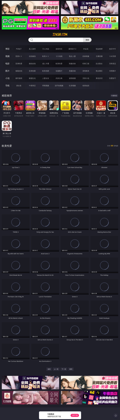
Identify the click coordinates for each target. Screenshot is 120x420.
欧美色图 (45, 71)
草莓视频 (45, 85)
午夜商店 (32, 85)
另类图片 (112, 71)
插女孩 (18, 85)
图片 (7, 70)
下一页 (64, 369)
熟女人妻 (72, 56)
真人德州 (32, 49)
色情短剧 (85, 85)
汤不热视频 (59, 85)
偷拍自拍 (32, 63)
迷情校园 (72, 78)
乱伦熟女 (99, 63)
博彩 (7, 48)
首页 (49, 369)
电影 (7, 63)
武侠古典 (59, 78)
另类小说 (85, 78)
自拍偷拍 (32, 56)
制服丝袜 (72, 63)
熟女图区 (99, 71)
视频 (7, 56)
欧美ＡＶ (45, 56)
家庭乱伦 (32, 78)
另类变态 (112, 63)
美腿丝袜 (72, 71)
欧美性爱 (59, 63)
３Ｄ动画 (59, 56)
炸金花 (85, 49)
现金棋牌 (99, 49)
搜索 (87, 40)
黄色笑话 (99, 78)
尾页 (70, 369)
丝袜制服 (85, 56)
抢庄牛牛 (112, 49)
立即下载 (75, 415)
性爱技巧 (112, 78)
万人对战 (45, 49)
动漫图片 (59, 71)
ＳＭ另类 (112, 56)
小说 (7, 78)
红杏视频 (72, 85)
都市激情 (18, 78)
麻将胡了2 (72, 49)
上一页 (56, 369)
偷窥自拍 (18, 71)
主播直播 (99, 56)
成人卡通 (45, 63)
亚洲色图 (32, 71)
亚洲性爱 (18, 63)
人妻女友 (45, 78)
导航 (7, 85)
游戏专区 (59, 49)
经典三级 (85, 63)
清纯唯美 (85, 71)
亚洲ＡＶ (18, 56)
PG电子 (19, 49)
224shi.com (60, 34)
